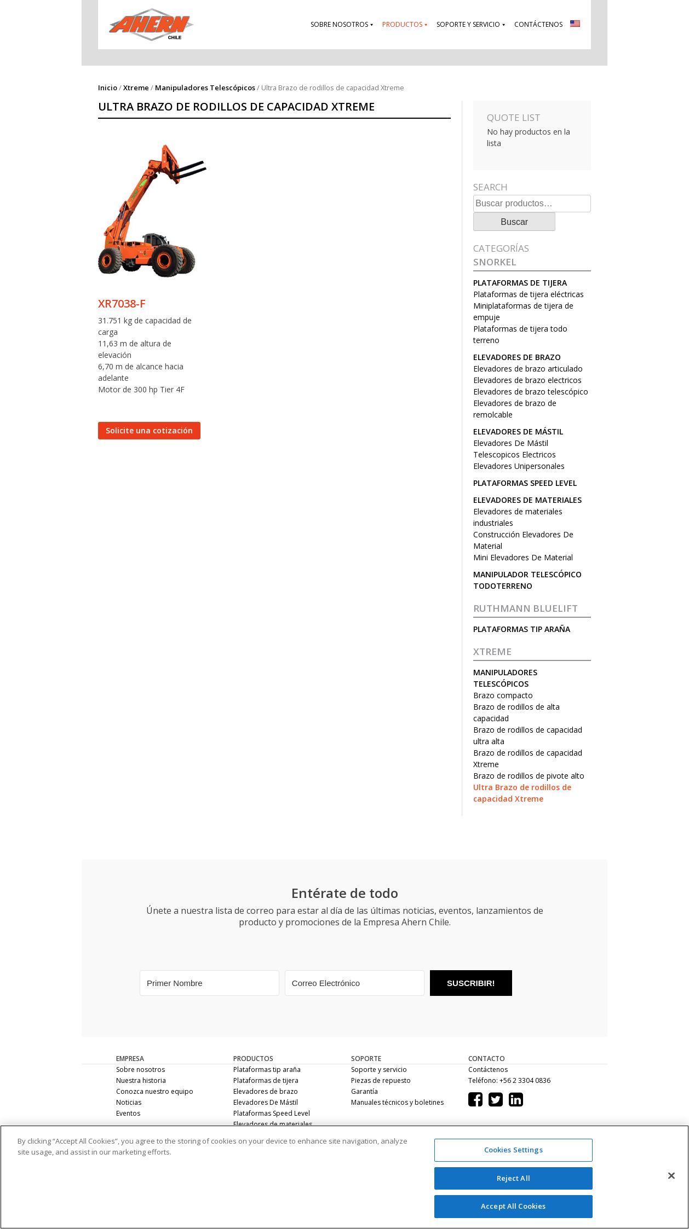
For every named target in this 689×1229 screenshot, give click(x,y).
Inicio (107, 87)
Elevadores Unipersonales (519, 466)
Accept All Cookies (513, 1206)
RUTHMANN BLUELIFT (525, 608)
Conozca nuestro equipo (154, 1091)
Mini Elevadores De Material (523, 557)
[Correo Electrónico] (354, 983)
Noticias (128, 1102)
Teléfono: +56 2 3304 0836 (509, 1080)
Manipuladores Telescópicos (205, 87)
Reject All (513, 1178)
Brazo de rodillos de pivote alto (528, 775)
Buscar (514, 222)
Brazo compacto (503, 695)
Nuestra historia (141, 1080)
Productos (402, 24)
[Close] (671, 1176)
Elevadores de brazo (517, 357)
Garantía (364, 1091)
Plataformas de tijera (520, 282)
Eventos (128, 1113)
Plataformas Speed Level (525, 483)
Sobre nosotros (339, 24)
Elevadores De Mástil (518, 431)
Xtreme (136, 87)
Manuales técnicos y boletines (397, 1102)
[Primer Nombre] (209, 983)
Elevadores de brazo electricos (527, 380)
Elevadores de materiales (527, 500)
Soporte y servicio (468, 24)
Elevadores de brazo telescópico (530, 391)
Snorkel (494, 262)
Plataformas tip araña (521, 629)
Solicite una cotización (149, 430)
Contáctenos (538, 24)
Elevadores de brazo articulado (528, 368)
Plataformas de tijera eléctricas (528, 294)
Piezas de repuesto (381, 1080)
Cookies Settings (513, 1150)
